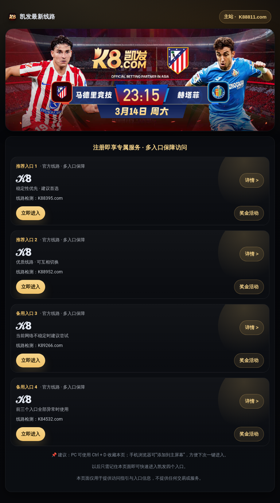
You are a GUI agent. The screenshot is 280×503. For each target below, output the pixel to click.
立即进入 (30, 213)
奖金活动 (249, 213)
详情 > (251, 180)
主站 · (245, 17)
